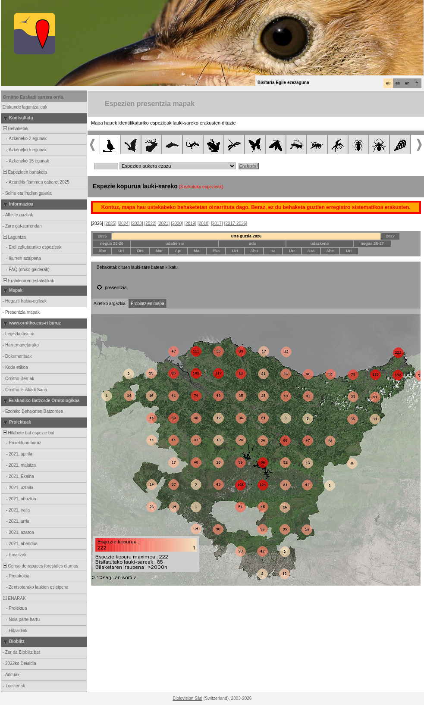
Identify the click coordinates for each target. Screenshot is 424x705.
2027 (390, 236)
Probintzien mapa (147, 303)
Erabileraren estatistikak (28, 280)
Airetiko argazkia (110, 303)
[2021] (163, 223)
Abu (254, 251)
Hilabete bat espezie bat (28, 432)
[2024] (124, 223)
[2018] (204, 223)
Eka (216, 251)
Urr (292, 251)
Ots (140, 251)
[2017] (217, 223)
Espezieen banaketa (24, 172)
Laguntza (14, 237)
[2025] (110, 223)
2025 (102, 236)
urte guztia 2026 (246, 236)
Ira (272, 251)
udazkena (320, 243)
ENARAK (14, 598)
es (398, 83)
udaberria (175, 243)
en (407, 83)
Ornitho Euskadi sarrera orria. (33, 97)
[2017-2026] (235, 223)
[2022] (150, 223)
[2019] (190, 223)
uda (252, 243)
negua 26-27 (372, 243)
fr (416, 83)
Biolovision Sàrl (187, 698)
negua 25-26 (111, 243)
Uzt (235, 251)
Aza (311, 251)
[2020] (177, 223)
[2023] (137, 223)
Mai (197, 251)
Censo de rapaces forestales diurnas (40, 566)
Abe (102, 251)
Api (178, 251)
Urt (121, 251)
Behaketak (15, 128)
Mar (159, 251)
